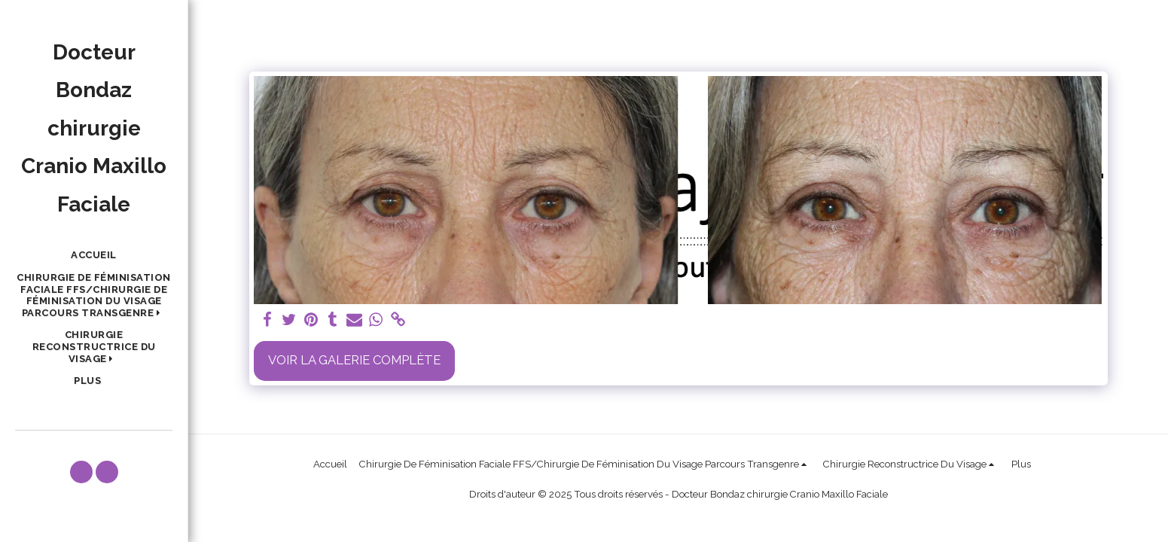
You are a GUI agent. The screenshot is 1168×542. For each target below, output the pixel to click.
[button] (93, 295)
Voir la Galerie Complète (354, 359)
